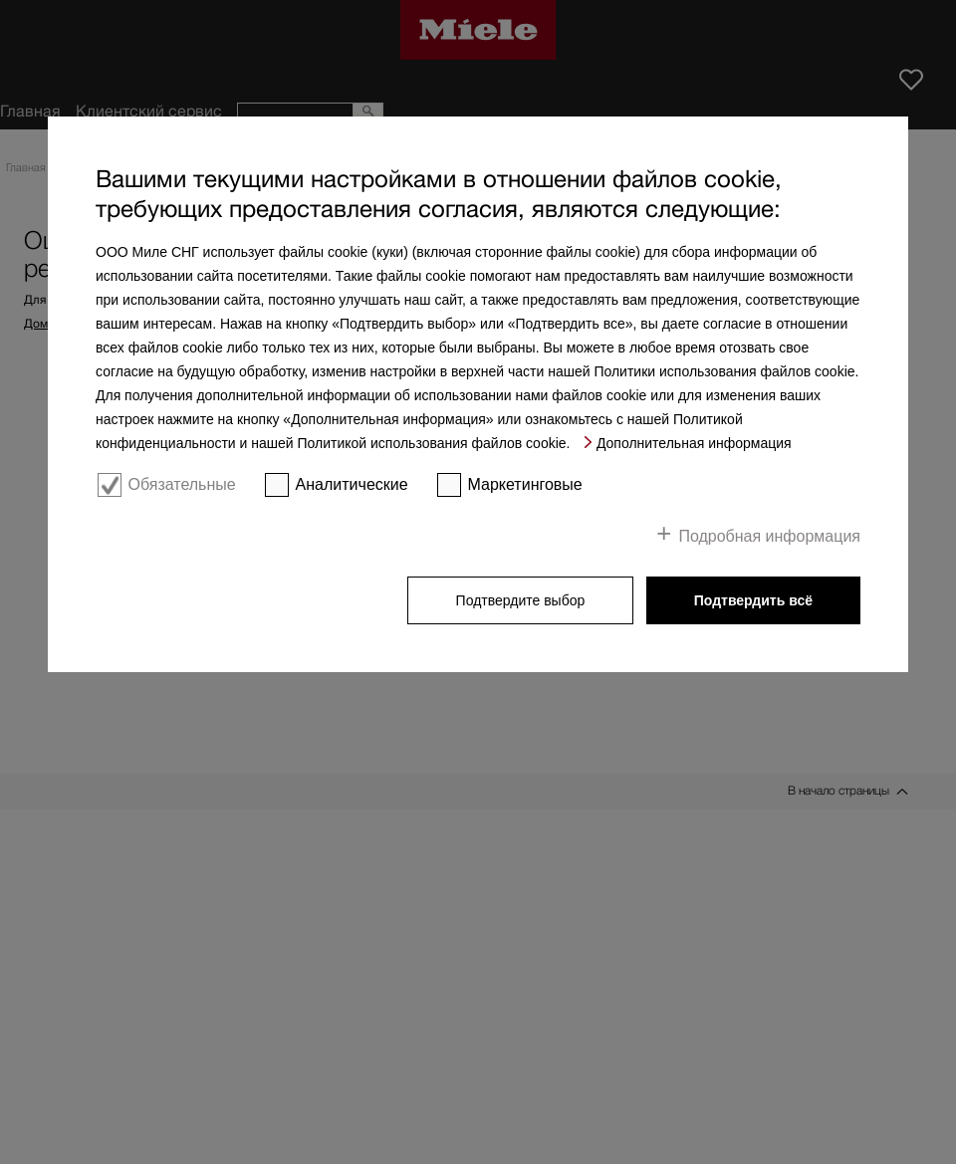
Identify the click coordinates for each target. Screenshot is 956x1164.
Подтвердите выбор (521, 600)
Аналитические (352, 484)
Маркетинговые (525, 484)
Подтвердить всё (753, 600)
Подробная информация (769, 536)
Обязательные (181, 484)
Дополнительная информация (694, 443)
